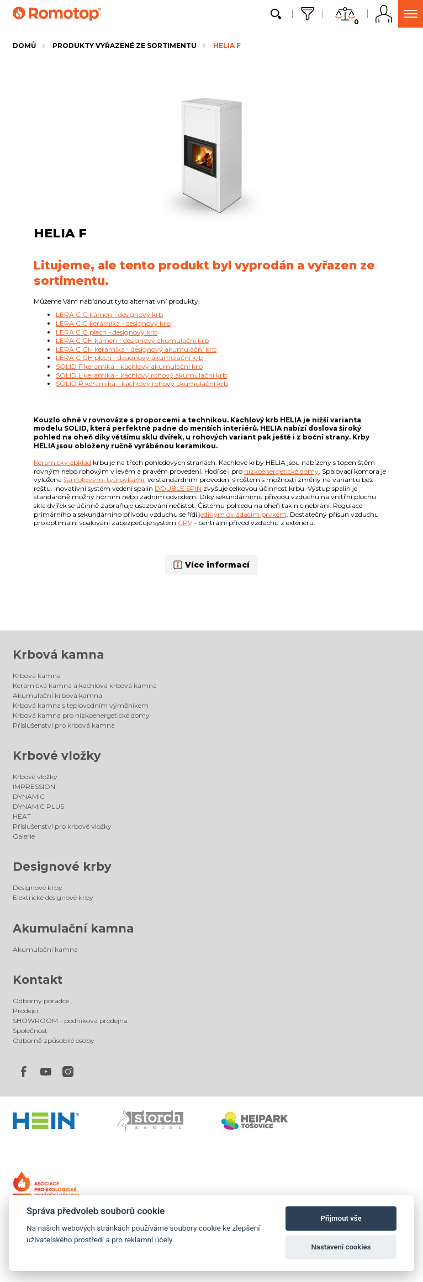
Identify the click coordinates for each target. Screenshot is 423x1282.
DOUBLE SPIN (178, 488)
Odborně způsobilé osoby (53, 1040)
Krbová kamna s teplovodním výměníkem (81, 705)
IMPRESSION (34, 786)
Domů (24, 45)
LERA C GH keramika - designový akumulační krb (136, 349)
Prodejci (25, 1010)
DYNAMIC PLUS (38, 806)
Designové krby (62, 866)
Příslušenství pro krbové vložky (62, 826)
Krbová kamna (58, 654)
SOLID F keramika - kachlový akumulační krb (129, 366)
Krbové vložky (57, 755)
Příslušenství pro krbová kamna (64, 725)
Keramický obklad (62, 462)
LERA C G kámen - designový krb (109, 314)
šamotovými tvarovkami (104, 479)
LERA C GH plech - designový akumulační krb (129, 357)
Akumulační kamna (73, 928)
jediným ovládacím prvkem (243, 514)
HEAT (22, 816)
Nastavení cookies (341, 1247)
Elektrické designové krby (53, 897)
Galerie (24, 836)
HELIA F (227, 45)
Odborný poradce (41, 1001)
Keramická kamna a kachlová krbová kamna (85, 685)
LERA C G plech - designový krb (106, 332)
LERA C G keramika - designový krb (113, 323)
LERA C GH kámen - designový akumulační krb (132, 340)
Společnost (30, 1030)
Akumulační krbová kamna (57, 695)
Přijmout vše (340, 1218)
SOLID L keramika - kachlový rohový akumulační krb (141, 375)
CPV (185, 522)
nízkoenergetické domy (281, 471)
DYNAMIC (29, 796)
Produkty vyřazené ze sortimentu (124, 45)
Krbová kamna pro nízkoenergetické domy (81, 715)
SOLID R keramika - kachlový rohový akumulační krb (142, 383)
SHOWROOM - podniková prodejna (70, 1020)
